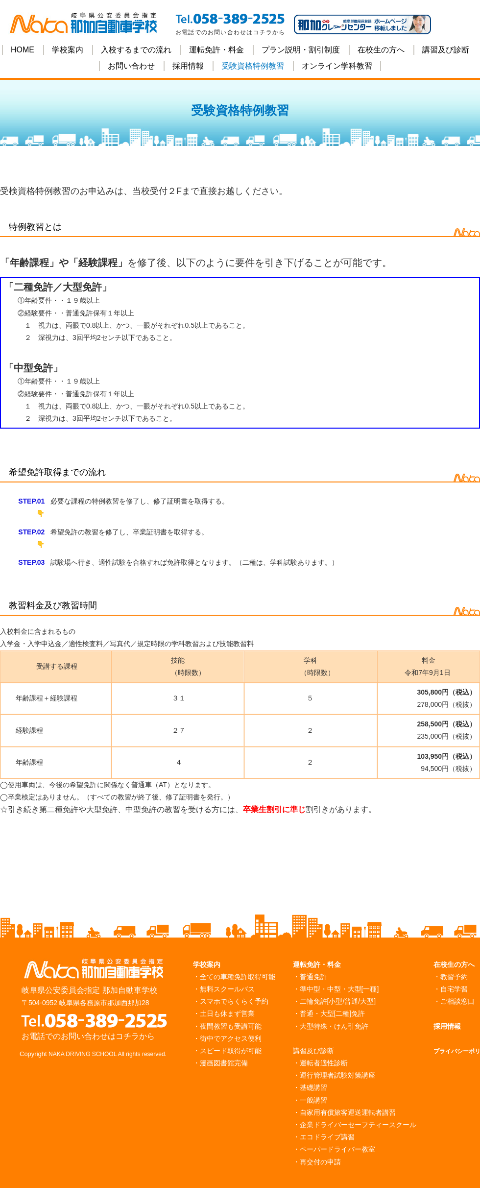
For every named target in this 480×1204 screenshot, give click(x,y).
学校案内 (67, 50)
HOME (22, 50)
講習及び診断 (445, 50)
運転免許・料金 (216, 50)
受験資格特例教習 (252, 66)
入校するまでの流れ (136, 50)
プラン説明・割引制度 (301, 50)
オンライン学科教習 (337, 66)
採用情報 (188, 66)
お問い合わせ (131, 66)
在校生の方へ (381, 50)
